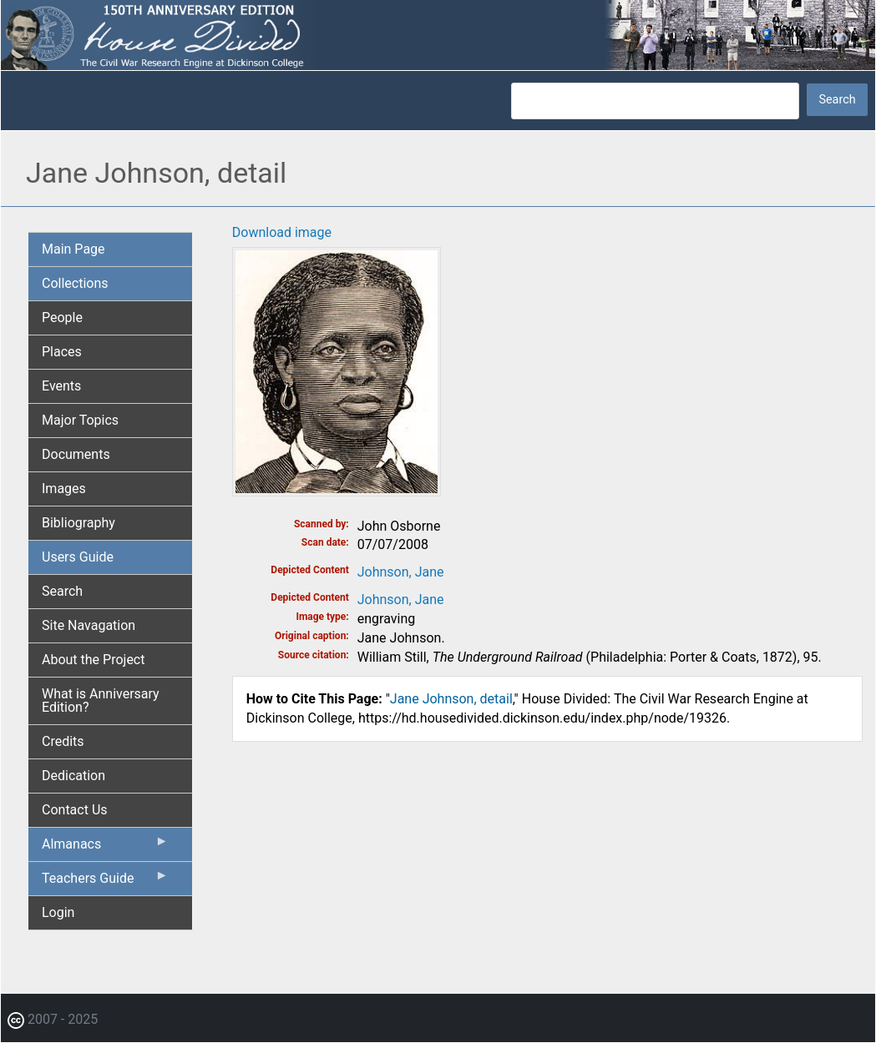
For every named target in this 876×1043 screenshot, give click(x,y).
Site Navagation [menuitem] (88, 625)
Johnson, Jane (400, 572)
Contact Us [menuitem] (75, 810)
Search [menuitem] (62, 591)
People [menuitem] (62, 317)
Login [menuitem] (58, 912)
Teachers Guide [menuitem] (105, 882)
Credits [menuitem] (63, 741)
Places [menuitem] (62, 352)
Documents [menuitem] (76, 454)
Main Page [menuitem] (73, 249)
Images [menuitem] (64, 488)
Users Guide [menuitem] (78, 557)
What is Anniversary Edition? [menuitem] (101, 700)
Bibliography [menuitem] (78, 523)
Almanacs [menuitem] (105, 847)
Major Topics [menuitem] (80, 420)
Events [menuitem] (61, 386)
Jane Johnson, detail (451, 699)
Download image (282, 232)
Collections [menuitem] (75, 283)
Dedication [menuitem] (73, 776)
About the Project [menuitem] (93, 660)
